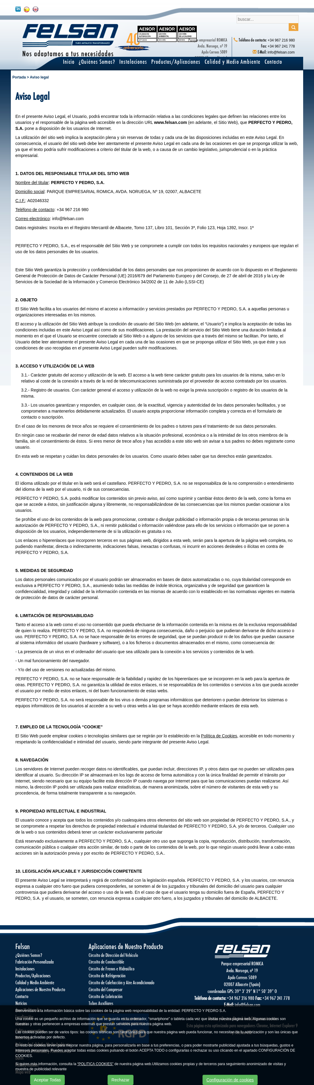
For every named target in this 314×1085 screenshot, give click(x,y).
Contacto (273, 61)
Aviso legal (39, 77)
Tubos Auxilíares (101, 1003)
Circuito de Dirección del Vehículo (113, 955)
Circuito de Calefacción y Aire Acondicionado (121, 982)
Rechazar (120, 1079)
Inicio (68, 61)
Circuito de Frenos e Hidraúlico (111, 968)
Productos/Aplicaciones (175, 61)
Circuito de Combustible (106, 961)
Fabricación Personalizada (34, 961)
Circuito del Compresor (105, 989)
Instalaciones (133, 61)
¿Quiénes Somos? (97, 61)
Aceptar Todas (47, 1079)
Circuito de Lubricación (105, 996)
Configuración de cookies (230, 1079)
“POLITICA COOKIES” (95, 1064)
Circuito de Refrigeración (107, 975)
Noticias (21, 1003)
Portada (19, 77)
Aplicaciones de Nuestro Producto (40, 989)
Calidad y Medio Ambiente (232, 61)
